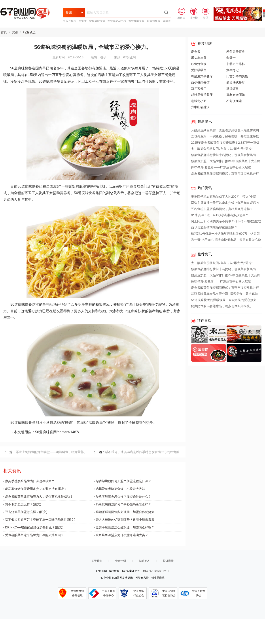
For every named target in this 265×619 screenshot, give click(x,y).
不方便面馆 (234, 101)
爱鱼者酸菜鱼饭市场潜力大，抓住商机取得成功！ (38, 496)
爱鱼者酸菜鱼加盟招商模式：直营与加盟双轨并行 (225, 173)
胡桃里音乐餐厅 (202, 95)
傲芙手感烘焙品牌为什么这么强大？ (29, 481)
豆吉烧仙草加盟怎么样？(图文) (25, 512)
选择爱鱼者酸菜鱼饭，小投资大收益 (119, 489)
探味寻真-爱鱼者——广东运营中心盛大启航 (221, 167)
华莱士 (231, 57)
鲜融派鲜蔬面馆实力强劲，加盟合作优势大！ (125, 512)
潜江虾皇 (232, 88)
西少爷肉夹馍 (200, 82)
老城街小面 (198, 101)
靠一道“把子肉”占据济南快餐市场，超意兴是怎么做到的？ (226, 240)
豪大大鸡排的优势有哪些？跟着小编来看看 (124, 519)
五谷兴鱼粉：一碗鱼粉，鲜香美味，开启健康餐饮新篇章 (225, 137)
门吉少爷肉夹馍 (237, 76)
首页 (4, 32)
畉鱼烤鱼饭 (153, 20)
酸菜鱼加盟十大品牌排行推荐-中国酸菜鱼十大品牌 (225, 161)
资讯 (15, 32)
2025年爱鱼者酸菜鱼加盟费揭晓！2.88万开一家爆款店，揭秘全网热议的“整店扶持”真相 (225, 143)
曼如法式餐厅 (235, 82)
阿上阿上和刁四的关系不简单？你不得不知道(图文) (226, 221)
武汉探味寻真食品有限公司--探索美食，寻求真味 (224, 294)
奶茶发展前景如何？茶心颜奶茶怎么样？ (122, 504)
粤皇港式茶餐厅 (202, 76)
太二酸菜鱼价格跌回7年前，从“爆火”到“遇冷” (221, 149)
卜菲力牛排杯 (235, 64)
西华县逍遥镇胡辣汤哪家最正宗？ (214, 227)
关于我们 (96, 560)
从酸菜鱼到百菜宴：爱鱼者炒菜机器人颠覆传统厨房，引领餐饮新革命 (225, 130)
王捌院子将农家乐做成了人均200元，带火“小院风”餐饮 (223, 197)
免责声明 (120, 560)
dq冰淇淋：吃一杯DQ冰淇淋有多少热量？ (220, 215)
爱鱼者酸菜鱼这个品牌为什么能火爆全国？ (33, 535)
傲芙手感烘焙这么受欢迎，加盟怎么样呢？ (124, 527)
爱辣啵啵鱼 (198, 70)
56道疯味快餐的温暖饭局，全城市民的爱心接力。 (225, 300)
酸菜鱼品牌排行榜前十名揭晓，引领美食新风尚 (223, 155)
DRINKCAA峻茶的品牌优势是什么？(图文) (33, 527)
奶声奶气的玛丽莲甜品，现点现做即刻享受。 (222, 306)
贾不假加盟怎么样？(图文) (22, 504)
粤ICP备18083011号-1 (155, 571)
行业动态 (29, 32)
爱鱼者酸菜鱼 (97, 20)
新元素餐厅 (198, 88)
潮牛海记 (232, 70)
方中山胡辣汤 (200, 107)
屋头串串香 (198, 57)
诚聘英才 (144, 560)
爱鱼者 (83, 20)
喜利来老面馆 (235, 95)
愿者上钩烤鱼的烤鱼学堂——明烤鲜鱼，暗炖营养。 (51, 452)
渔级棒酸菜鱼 (136, 20)
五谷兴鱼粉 (69, 20)
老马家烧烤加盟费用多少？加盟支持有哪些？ (35, 489)
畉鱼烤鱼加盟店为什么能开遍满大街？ (121, 535)
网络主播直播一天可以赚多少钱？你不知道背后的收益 (225, 203)
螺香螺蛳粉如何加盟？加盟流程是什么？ (122, 481)
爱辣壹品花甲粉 (117, 20)
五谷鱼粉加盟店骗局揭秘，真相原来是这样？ (222, 209)
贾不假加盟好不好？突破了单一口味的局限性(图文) (39, 519)
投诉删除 (168, 560)
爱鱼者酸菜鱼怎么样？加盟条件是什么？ (122, 496)
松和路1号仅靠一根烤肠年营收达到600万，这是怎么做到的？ (225, 234)
